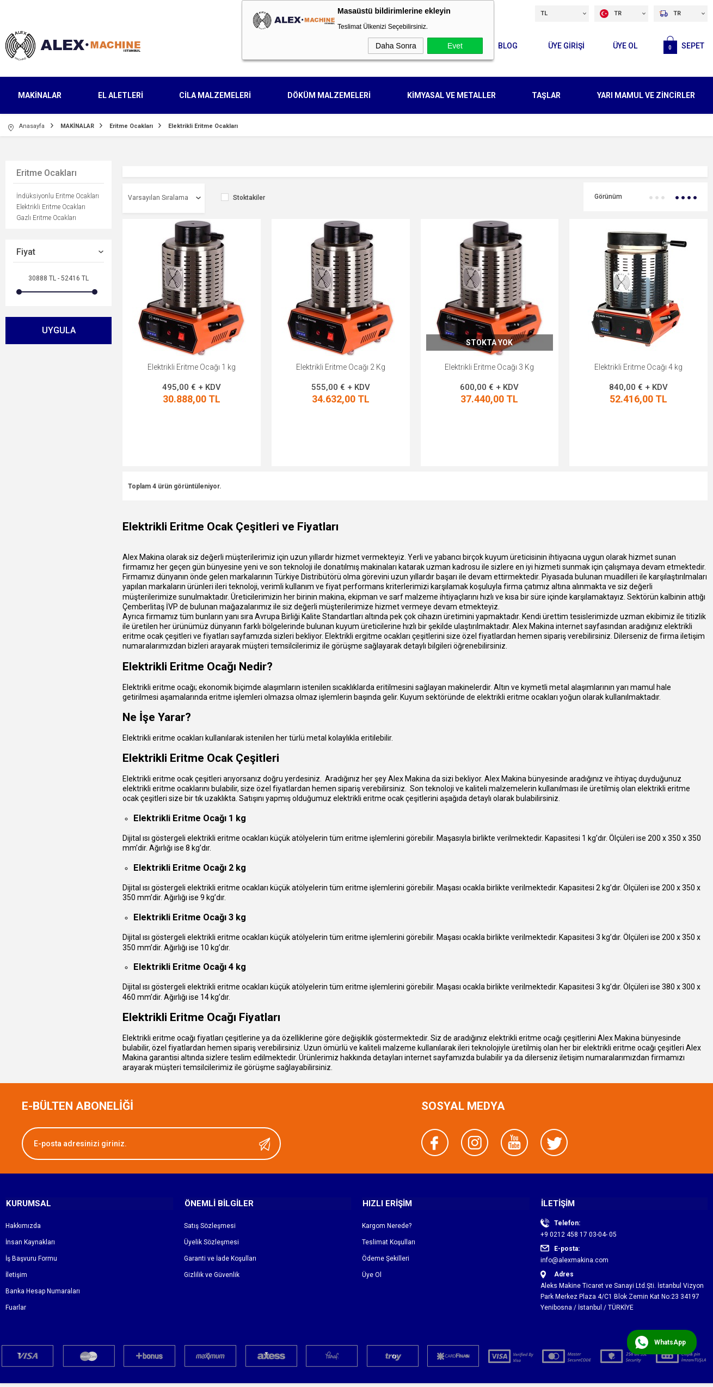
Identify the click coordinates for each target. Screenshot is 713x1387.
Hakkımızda (23, 1177)
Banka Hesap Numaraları (42, 1243)
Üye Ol (624, 45)
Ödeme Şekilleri (385, 1210)
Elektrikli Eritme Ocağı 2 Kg (340, 367)
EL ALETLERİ (120, 94)
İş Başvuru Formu (31, 1210)
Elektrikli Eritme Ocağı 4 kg (638, 367)
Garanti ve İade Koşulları (220, 1210)
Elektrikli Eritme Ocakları (50, 207)
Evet (455, 45)
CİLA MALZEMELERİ (215, 94)
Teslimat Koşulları (388, 1193)
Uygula (59, 330)
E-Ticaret (324, 1377)
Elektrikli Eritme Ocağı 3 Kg (489, 367)
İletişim (16, 1226)
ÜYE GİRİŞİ (564, 45)
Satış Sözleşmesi (210, 1177)
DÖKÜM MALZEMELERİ (329, 94)
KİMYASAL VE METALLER (451, 94)
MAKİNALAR (40, 94)
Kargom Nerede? (386, 1177)
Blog (505, 45)
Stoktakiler (243, 198)
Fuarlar (15, 1259)
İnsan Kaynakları (30, 1193)
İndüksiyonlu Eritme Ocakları (57, 196)
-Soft (300, 1377)
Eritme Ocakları (46, 173)
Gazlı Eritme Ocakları (46, 218)
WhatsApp (670, 1342)
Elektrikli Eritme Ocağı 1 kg (191, 367)
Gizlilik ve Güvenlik (211, 1226)
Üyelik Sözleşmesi (211, 1193)
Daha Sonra (396, 45)
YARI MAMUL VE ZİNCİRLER (646, 94)
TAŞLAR (546, 94)
